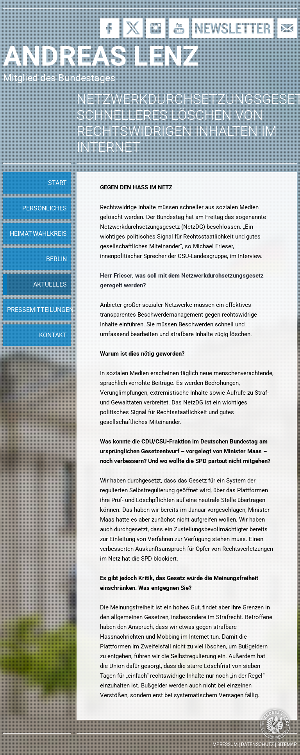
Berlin (56, 259)
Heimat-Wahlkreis (38, 233)
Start (57, 183)
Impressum (224, 744)
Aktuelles (50, 284)
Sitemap (287, 744)
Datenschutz (257, 744)
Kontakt (53, 335)
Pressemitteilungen (39, 309)
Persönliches (44, 208)
